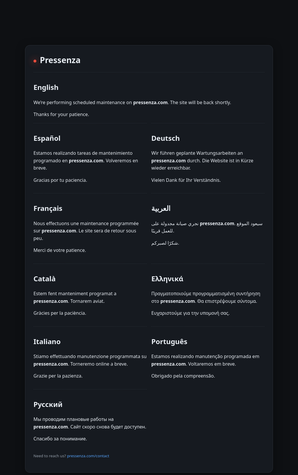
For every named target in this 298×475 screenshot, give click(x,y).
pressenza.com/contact (88, 455)
